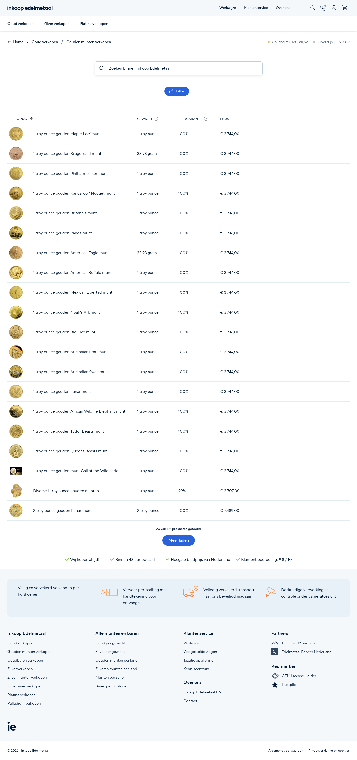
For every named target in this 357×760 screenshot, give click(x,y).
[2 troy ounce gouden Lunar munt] (16, 510)
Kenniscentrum (196, 668)
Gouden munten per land (116, 660)
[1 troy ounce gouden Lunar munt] (16, 391)
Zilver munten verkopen (27, 677)
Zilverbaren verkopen (25, 686)
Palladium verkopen (24, 703)
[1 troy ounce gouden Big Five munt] (16, 332)
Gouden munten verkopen (88, 42)
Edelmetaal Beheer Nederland (301, 651)
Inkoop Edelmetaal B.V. (202, 692)
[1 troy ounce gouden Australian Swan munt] (16, 371)
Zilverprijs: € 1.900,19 (331, 41)
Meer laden (178, 540)
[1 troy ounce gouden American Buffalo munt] (16, 272)
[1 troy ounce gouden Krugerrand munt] (16, 153)
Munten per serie (109, 677)
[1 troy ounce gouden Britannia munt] (16, 213)
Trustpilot (284, 684)
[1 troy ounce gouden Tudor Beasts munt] (16, 431)
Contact (190, 700)
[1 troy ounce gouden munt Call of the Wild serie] (16, 470)
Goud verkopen (20, 23)
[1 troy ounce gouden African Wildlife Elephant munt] (16, 411)
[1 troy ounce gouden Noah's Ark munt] (16, 312)
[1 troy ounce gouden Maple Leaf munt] (16, 133)
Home (15, 42)
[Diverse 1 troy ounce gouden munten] (16, 490)
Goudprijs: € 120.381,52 (288, 41)
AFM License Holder (293, 675)
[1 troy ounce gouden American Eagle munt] (16, 252)
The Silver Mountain (293, 642)
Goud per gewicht (110, 642)
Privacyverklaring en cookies (329, 750)
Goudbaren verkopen (25, 660)
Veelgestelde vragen (200, 651)
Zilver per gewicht (110, 651)
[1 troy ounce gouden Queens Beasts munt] (16, 451)
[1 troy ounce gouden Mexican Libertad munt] (16, 292)
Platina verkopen (94, 23)
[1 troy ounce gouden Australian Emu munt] (16, 351)
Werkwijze (191, 642)
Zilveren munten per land (116, 668)
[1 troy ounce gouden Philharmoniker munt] (16, 173)
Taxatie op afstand (198, 660)
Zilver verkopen (57, 23)
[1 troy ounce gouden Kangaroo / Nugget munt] (16, 193)
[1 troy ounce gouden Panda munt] (16, 232)
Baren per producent (112, 686)
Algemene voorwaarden (285, 750)
